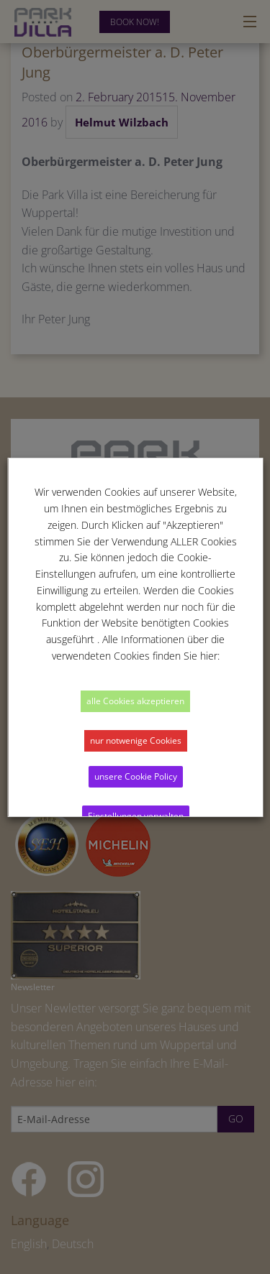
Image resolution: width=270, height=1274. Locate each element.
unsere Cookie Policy (135, 776)
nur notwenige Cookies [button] (135, 740)
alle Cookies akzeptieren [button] (135, 701)
